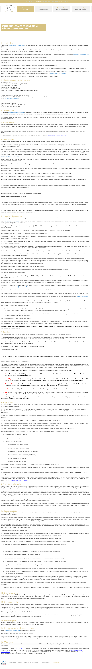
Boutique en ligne (81, 8)
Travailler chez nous (45, 662)
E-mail (60, 1)
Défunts (20, 662)
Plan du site (26, 662)
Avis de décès (43, 8)
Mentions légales (12, 662)
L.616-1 (17, 648)
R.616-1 (22, 648)
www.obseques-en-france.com (16, 45)
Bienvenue (25, 8)
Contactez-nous (35, 662)
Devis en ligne (61, 8)
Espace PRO (56, 662)
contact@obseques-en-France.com (14, 98)
